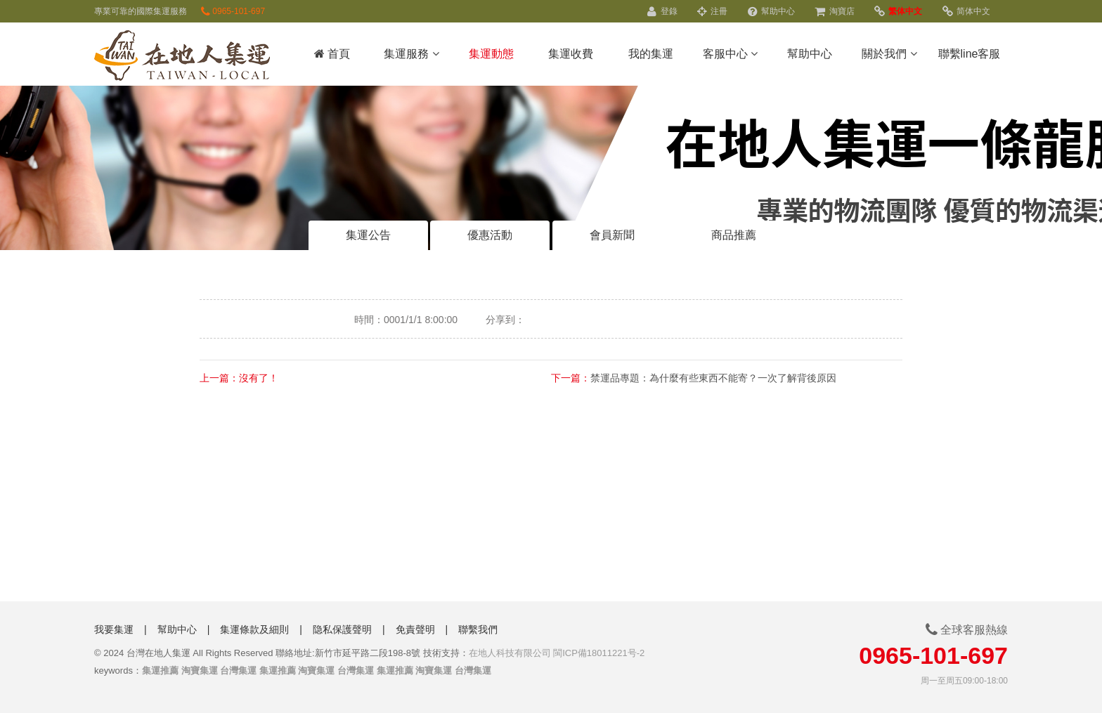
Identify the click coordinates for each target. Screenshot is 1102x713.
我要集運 (114, 629)
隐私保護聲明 (342, 629)
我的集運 (650, 54)
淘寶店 (834, 11)
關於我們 (889, 54)
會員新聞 (612, 235)
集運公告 (368, 235)
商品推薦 (733, 235)
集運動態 (491, 54)
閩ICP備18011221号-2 (598, 653)
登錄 (662, 11)
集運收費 (570, 54)
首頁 (332, 54)
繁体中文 (898, 11)
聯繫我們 (478, 629)
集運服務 (411, 54)
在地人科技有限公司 (510, 653)
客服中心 (730, 54)
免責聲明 (415, 629)
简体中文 (966, 11)
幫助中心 (771, 11)
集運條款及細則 (254, 629)
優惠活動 (489, 235)
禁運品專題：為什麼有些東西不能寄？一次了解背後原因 (713, 378)
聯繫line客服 (969, 54)
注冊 (712, 11)
